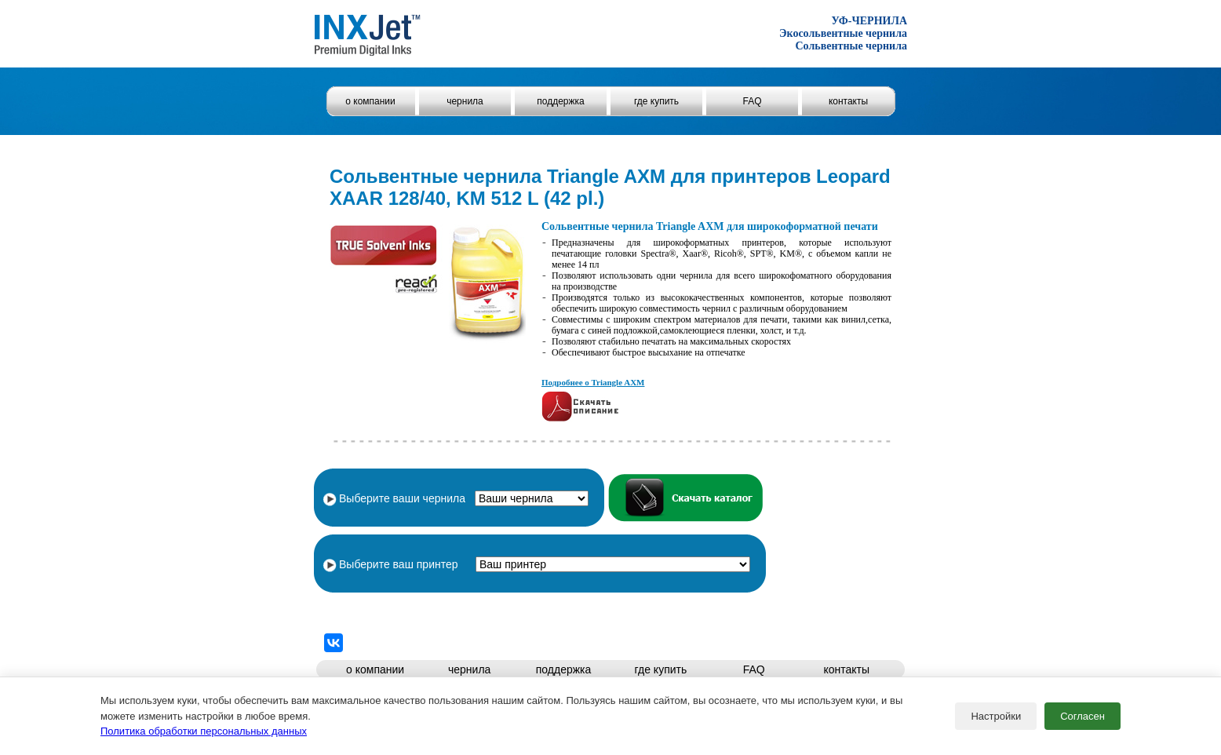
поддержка (560, 101)
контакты (848, 101)
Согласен (1082, 716)
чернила (464, 101)
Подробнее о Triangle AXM (592, 382)
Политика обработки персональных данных (203, 731)
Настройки (996, 716)
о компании (370, 101)
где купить (656, 101)
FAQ (751, 101)
